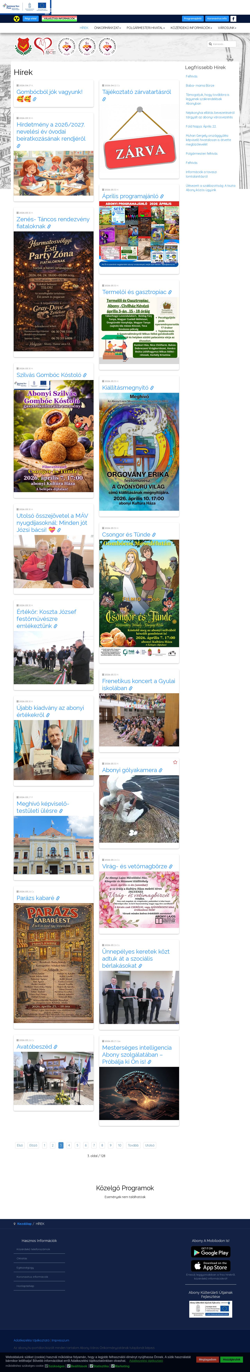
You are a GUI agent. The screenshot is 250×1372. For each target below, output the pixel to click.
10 (119, 1145)
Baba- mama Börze (200, 85)
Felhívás (191, 76)
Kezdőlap (24, 1224)
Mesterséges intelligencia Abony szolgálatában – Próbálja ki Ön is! (137, 1054)
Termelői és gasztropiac (137, 292)
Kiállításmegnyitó (128, 387)
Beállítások (79, 1366)
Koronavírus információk (32, 1276)
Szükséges (56, 1366)
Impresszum (60, 1340)
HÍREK (84, 28)
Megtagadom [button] (207, 1359)
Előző (33, 1145)
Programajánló (193, 18)
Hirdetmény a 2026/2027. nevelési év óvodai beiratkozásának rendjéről (52, 134)
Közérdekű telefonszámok (33, 1249)
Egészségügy (25, 1267)
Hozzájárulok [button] (231, 1359)
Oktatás (22, 1258)
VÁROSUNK (227, 28)
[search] (221, 44)
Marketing (122, 1366)
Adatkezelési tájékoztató (32, 1340)
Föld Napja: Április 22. (201, 126)
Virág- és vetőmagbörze (137, 866)
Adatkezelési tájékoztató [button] (146, 1360)
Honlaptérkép (25, 1286)
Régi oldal (31, 18)
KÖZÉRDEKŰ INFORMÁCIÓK (191, 28)
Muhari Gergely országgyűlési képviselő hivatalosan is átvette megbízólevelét (208, 140)
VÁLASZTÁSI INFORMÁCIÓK (59, 18)
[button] (127, 1361)
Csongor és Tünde (129, 534)
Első (20, 1145)
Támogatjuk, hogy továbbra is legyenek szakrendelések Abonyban (207, 99)
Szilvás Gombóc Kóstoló (52, 374)
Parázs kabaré (38, 898)
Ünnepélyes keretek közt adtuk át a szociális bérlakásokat (136, 958)
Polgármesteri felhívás (202, 154)
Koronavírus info (217, 18)
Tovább (133, 1145)
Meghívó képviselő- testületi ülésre (43, 807)
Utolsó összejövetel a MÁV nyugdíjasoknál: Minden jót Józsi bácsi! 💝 (52, 522)
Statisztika (101, 1366)
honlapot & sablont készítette (181, 1341)
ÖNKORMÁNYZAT (107, 28)
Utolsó (149, 1145)
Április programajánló (133, 196)
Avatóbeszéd (37, 1046)
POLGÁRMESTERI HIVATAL (146, 28)
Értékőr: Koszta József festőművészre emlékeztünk (46, 618)
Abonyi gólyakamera (132, 770)
